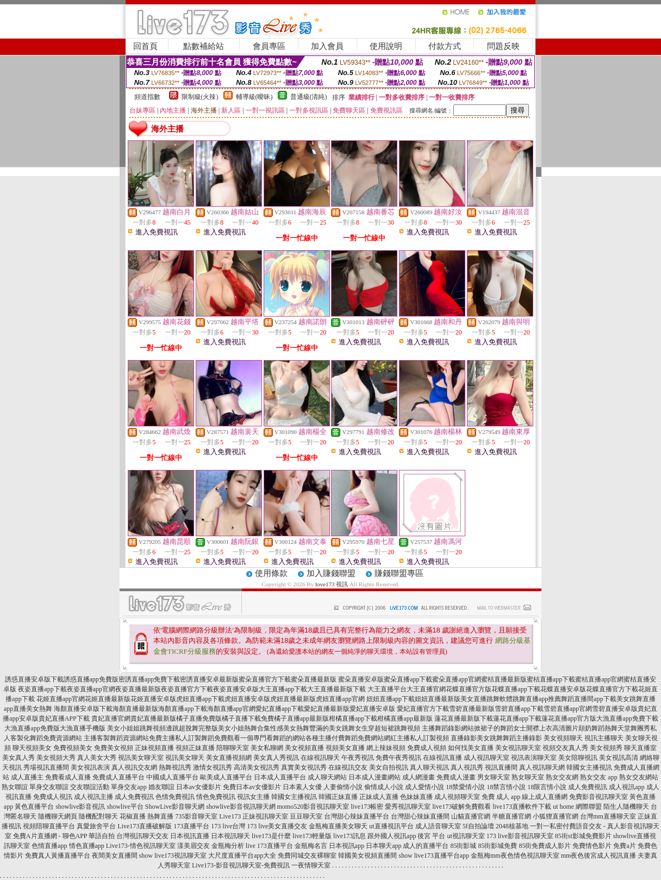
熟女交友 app (598, 777)
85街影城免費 (497, 846)
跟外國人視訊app (391, 836)
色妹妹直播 (416, 797)
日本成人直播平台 (280, 777)
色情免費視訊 (175, 797)
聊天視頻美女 (32, 748)
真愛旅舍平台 (96, 826)
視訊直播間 (501, 767)
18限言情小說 (546, 787)
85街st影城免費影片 (583, 836)
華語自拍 (102, 836)
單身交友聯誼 (48, 787)
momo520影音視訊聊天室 (313, 806)
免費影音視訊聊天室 (598, 797)
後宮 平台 (431, 836)
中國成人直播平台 (172, 777)
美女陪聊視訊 (577, 757)
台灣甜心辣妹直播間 (420, 816)
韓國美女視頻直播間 (367, 855)
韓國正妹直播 (338, 797)
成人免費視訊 (587, 787)
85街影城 (463, 846)
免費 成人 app (501, 797)
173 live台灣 (228, 826)
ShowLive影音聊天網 (174, 806)
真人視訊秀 (467, 767)
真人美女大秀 (96, 757)
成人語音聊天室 (438, 826)
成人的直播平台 (425, 846)
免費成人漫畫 (456, 777)
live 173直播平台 (269, 846)
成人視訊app (626, 787)
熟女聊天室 (528, 777)
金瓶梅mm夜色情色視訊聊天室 (515, 855)
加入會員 (327, 46)
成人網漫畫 (418, 777)
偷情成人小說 (383, 787)
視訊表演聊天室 (534, 757)
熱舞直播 (160, 816)
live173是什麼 (271, 836)
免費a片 (624, 846)
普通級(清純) (308, 97)
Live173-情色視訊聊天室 (141, 846)
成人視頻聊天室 (457, 797)
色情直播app (49, 846)
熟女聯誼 (15, 787)
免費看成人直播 (68, 777)
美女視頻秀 (606, 748)
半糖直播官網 (511, 816)
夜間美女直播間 (115, 855)
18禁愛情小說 (465, 787)
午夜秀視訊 (357, 757)
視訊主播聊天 (603, 738)
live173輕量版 (312, 836)
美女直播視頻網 (229, 757)
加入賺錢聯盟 (331, 573)
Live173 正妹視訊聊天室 (253, 816)
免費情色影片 (592, 846)
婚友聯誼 (161, 787)
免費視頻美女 (72, 748)
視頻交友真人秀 (565, 748)
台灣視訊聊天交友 (142, 836)
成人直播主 (27, 777)
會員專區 (269, 46)
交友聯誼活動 (89, 787)
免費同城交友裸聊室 (307, 855)
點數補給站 (203, 46)
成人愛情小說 (424, 787)
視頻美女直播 (345, 748)
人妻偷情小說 (343, 787)
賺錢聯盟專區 (399, 573)
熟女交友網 (562, 777)
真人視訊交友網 (134, 767)
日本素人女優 (302, 787)
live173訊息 (349, 836)
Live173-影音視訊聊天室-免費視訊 (241, 865)
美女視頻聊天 (563, 738)
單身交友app (128, 787)
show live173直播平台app (433, 855)
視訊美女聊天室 (141, 757)
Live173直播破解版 (144, 826)
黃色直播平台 (34, 806)
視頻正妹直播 (195, 748)
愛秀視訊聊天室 (408, 806)
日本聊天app (383, 846)
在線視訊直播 (442, 757)
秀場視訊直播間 (46, 767)
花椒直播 (133, 816)
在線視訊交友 (347, 767)
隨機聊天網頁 (57, 816)
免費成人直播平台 (118, 777)
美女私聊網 (267, 748)
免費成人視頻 (426, 748)
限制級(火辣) (200, 97)
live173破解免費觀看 (461, 806)
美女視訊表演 (90, 767)
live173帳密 (367, 806)
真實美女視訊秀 (304, 767)
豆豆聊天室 (306, 816)
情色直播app (86, 846)
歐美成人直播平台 (226, 777)
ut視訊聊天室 (465, 836)
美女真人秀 (18, 757)
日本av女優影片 (198, 787)
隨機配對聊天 (98, 816)
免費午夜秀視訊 (398, 757)
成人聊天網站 (327, 777)
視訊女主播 (253, 797)
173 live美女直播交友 (277, 826)
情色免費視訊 (215, 797)
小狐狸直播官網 (555, 816)
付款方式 (444, 46)
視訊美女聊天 (184, 757)
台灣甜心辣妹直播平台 (356, 816)
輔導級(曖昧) (254, 97)
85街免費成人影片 (545, 846)
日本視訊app (346, 846)
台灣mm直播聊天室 (608, 816)
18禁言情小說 (506, 787)
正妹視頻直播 (154, 748)
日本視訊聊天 (230, 836)
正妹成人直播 (378, 797)
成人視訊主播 (93, 797)
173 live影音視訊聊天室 (520, 836)
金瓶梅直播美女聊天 (338, 826)
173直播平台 (191, 826)
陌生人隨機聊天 (626, 806)
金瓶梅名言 (311, 846)
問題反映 (503, 46)
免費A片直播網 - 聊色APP (50, 836)
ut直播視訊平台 (391, 826)
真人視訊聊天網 (542, 767)
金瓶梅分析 (227, 846)
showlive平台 (125, 806)
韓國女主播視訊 (589, 767)
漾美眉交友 (193, 846)
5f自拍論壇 (478, 826)
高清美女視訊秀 (256, 767)
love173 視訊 (331, 584)
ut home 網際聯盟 (577, 806)
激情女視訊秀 (212, 767)
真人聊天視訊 (429, 767)
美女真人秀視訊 (276, 757)
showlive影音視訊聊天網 (240, 806)
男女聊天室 (493, 777)
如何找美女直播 (471, 748)
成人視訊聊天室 (486, 757)
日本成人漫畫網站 (374, 777)
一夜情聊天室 (310, 865)
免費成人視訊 (52, 797)
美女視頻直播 (304, 748)
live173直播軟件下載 (521, 806)
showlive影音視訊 (80, 806)
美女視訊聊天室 (518, 748)
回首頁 (145, 46)
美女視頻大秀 (56, 757)
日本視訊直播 (189, 836)
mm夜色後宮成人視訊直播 (599, 855)
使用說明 (386, 46)
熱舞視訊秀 (175, 767)
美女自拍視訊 (388, 767)
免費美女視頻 (113, 748)
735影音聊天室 (196, 816)
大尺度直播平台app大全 (242, 855)
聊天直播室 (640, 748)
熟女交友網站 (638, 777)
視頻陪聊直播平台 (49, 826)
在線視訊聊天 (320, 757)
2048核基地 (512, 826)
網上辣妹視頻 (386, 748)
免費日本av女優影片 (252, 787)
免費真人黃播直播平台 (57, 855)
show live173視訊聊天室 (173, 855)
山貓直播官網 (470, 816)
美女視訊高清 (618, 757)
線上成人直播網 (545, 797)
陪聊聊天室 (232, 748)
